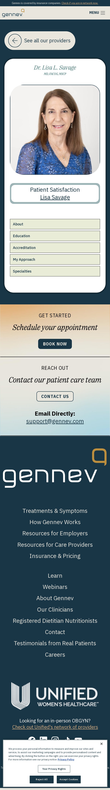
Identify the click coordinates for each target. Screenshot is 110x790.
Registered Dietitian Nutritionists (55, 623)
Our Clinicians (55, 611)
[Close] (101, 744)
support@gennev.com (55, 423)
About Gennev (55, 600)
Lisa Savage (55, 198)
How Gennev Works (55, 524)
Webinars (55, 589)
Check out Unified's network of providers (55, 729)
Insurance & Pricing (55, 558)
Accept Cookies (69, 779)
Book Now (54, 344)
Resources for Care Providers (55, 546)
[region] (55, 763)
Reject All (41, 779)
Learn (55, 578)
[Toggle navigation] (97, 12)
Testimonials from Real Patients (55, 645)
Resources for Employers (55, 535)
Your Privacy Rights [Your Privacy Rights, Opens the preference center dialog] (54, 768)
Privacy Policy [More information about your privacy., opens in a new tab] (66, 759)
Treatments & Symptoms (55, 513)
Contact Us (55, 398)
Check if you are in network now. (80, 3)
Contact (55, 634)
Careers (55, 656)
